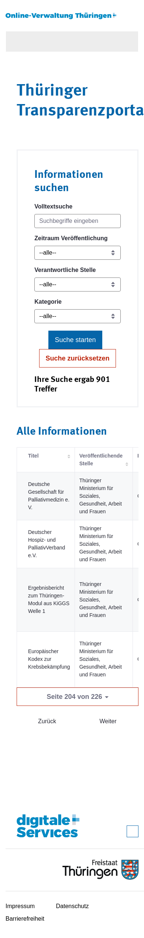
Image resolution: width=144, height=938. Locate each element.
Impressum (20, 906)
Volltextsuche (53, 206)
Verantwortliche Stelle (65, 270)
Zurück (47, 721)
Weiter (108, 721)
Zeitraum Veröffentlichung (70, 238)
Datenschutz (72, 906)
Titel (33, 456)
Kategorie (48, 302)
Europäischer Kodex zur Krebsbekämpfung (49, 659)
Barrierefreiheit (25, 918)
